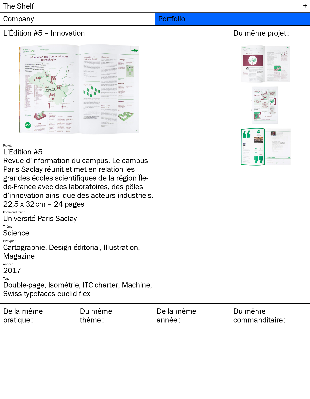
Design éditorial (74, 247)
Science (16, 232)
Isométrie (63, 284)
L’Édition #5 (22, 151)
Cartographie (24, 247)
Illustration (121, 247)
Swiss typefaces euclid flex (46, 293)
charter (100, 284)
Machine (136, 284)
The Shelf (18, 6)
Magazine (19, 256)
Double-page (23, 284)
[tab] (77, 19)
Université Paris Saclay (40, 218)
